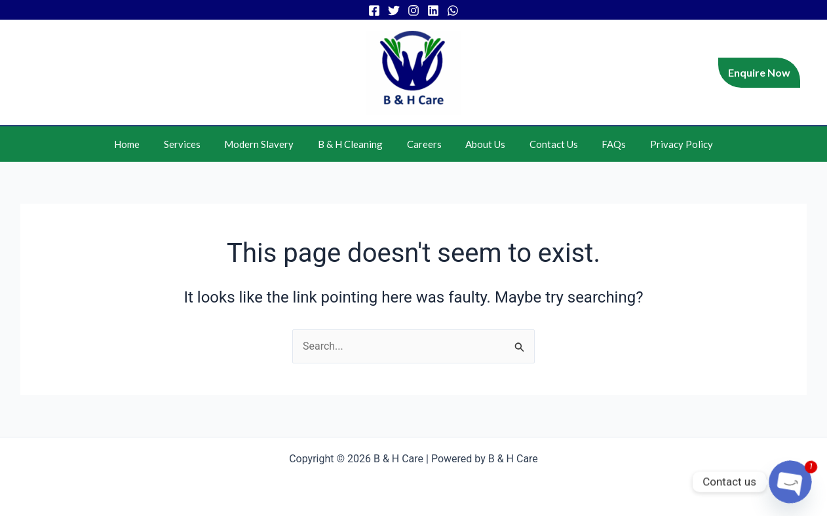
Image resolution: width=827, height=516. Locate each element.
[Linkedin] (433, 10)
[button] (759, 73)
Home (144, 144)
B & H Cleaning (354, 144)
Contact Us (545, 144)
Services (195, 144)
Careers (424, 144)
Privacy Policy (664, 144)
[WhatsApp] (453, 10)
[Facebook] (374, 10)
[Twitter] (394, 10)
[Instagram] (413, 10)
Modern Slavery (268, 144)
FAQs (601, 144)
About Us (481, 144)
